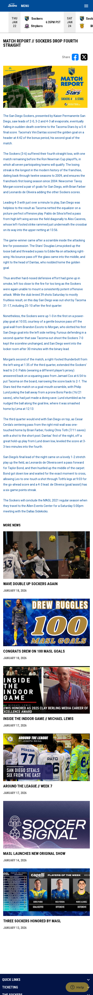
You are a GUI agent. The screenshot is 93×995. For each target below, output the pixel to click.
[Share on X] (84, 57)
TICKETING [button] (10, 987)
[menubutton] (86, 5)
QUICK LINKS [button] (11, 979)
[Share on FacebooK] (75, 57)
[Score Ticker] (46, 22)
